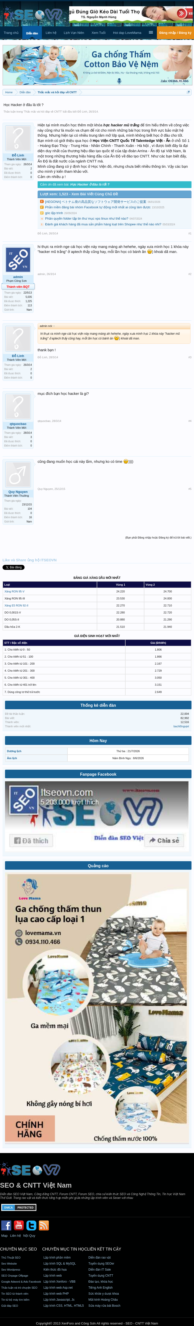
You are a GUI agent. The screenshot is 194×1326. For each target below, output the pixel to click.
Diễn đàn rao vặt (99, 1257)
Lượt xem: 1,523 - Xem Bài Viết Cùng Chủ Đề (79, 194)
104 (30, 508)
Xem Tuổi (98, 33)
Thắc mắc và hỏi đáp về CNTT (43, 111)
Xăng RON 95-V (14, 591)
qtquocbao (18, 424)
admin (18, 277)
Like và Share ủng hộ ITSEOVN (30, 560)
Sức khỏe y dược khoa (103, 1293)
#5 (189, 488)
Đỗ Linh (82, 111)
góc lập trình (54, 213)
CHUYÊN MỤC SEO (18, 1249)
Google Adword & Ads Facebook (21, 1281)
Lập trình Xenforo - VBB (59, 1281)
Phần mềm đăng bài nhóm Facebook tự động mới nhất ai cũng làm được (98, 207)
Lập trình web (52, 1275)
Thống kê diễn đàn (98, 705)
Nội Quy (29, 1235)
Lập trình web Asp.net (57, 1287)
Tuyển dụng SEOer (101, 1263)
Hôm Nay (98, 741)
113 (30, 305)
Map (4, 1235)
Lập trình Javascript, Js (58, 1299)
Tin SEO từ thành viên (14, 1293)
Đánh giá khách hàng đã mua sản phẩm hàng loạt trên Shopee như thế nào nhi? (103, 224)
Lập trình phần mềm (56, 1257)
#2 (189, 274)
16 (30, 517)
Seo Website (9, 1263)
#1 (189, 233)
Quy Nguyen (18, 492)
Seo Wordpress (10, 1269)
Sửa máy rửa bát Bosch (104, 1305)
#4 (189, 420)
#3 (189, 357)
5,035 (29, 297)
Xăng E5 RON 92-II (16, 605)
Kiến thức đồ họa (54, 1269)
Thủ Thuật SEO (11, 1257)
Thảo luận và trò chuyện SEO (19, 1287)
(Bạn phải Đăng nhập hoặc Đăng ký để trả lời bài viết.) (158, 537)
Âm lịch (12, 758)
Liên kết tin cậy (104, 1249)
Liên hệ (51, 33)
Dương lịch (14, 751)
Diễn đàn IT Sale (99, 1269)
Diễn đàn (32, 33)
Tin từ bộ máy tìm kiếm (15, 1299)
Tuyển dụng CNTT (100, 1275)
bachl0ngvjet (181, 726)
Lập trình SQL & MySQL (59, 1263)
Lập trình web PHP (56, 1293)
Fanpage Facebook (98, 774)
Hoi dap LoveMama (127, 33)
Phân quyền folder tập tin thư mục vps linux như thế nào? (86, 218)
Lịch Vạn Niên (74, 33)
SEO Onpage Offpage (14, 1275)
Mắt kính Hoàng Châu (103, 1299)
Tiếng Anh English (100, 1287)
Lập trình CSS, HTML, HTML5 (63, 1305)
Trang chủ (11, 33)
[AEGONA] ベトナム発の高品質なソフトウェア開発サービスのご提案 (95, 202)
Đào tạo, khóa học (100, 1281)
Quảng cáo (98, 866)
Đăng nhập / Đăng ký (175, 33)
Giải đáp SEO (9, 1305)
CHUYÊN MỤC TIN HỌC (64, 1249)
